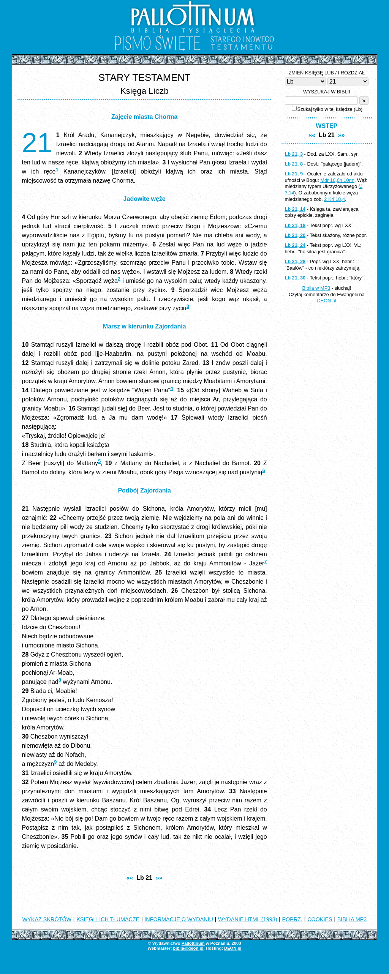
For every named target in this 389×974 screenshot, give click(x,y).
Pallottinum (193, 943)
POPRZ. (292, 919)
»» (159, 878)
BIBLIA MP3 (352, 919)
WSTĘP (326, 126)
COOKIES (319, 919)
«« (130, 878)
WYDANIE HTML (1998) (247, 919)
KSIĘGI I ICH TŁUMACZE (107, 919)
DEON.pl (327, 300)
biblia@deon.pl (188, 948)
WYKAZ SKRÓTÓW (47, 919)
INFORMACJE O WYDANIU (178, 919)
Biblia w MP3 (316, 288)
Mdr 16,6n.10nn (337, 180)
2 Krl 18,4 (334, 199)
